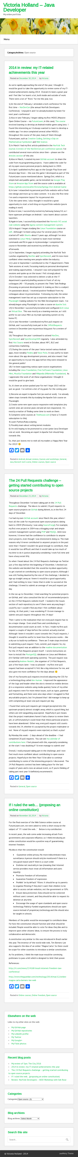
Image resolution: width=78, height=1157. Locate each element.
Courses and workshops (49, 459)
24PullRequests (55, 325)
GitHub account (47, 159)
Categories (12, 1099)
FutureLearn (37, 121)
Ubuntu (27, 235)
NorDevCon (25, 107)
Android (22, 459)
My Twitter (16, 1037)
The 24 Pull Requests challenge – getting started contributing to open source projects (36, 485)
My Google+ (16, 1040)
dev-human (37, 680)
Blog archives (14, 1118)
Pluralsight (14, 300)
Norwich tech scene (22, 462)
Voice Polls (42, 352)
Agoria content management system (46, 224)
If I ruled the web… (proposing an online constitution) (35, 1076)
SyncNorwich (45, 256)
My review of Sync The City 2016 (26, 1063)
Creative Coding (35, 138)
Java (12, 462)
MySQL (53, 531)
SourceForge (49, 525)
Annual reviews (32, 459)
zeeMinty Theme (66, 1153)
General (63, 459)
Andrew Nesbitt (27, 661)
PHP (44, 531)
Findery (30, 352)
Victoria (45, 78)
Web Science (41, 141)
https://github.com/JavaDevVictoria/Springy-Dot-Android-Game (37, 186)
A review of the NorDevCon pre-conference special (39, 148)
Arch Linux (64, 308)
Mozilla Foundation (23, 373)
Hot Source (18, 342)
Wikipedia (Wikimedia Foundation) (51, 373)
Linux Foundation (48, 228)
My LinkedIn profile (20, 1033)
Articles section (16, 155)
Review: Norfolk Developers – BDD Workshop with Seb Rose (38, 1079)
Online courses (38, 462)
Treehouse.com (43, 414)
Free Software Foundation (50, 370)
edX (10, 231)
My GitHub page (18, 1027)
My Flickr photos (18, 1043)
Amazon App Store (25, 183)
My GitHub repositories (21, 1030)
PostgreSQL (31, 654)
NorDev (31, 256)
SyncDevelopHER (32, 339)
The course (60, 121)
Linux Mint (25, 238)
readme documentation (56, 647)
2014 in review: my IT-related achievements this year (35, 1066)
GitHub (34, 509)
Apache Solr (61, 304)
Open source (50, 462)
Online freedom (38, 995)
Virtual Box (17, 311)
